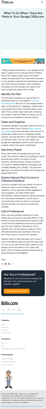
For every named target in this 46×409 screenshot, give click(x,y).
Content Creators (7, 365)
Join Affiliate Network (8, 362)
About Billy (4, 327)
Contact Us (5, 330)
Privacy (29, 406)
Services (4, 343)
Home (3, 324)
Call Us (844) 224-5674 (17, 291)
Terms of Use (37, 406)
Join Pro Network (7, 359)
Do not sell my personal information (13, 349)
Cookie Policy (6, 333)
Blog (2, 346)
